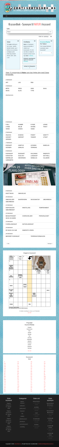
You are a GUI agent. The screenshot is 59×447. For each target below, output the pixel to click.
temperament (44, 207)
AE (18, 363)
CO (18, 383)
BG (18, 373)
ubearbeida (47, 199)
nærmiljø (9, 158)
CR (44, 383)
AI (17, 365)
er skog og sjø (11, 230)
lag (19, 82)
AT (44, 368)
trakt (45, 126)
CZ (5, 386)
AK (31, 365)
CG (5, 381)
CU (18, 384)
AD (5, 363)
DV (44, 391)
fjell (7, 124)
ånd (32, 82)
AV (18, 370)
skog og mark (11, 218)
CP (31, 383)
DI (44, 387)
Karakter (26, 61)
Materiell (29, 341)
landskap (34, 155)
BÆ (45, 378)
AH (5, 365)
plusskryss (22, 421)
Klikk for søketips (43, 36)
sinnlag (21, 147)
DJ (4, 389)
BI (44, 373)
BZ (18, 378)
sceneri (8, 147)
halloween (22, 405)
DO (45, 389)
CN (5, 383)
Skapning (29, 346)
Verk (29, 336)
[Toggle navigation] (6, 16)
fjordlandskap (11, 224)
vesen (20, 129)
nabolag (46, 145)
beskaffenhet (11, 216)
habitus (21, 145)
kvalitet (21, 155)
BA (18, 371)
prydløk (36, 407)
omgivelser (10, 199)
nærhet (21, 137)
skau (45, 88)
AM (5, 366)
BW (45, 376)
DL (31, 389)
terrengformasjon (38, 236)
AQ (5, 368)
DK (18, 389)
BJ (4, 374)
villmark (46, 158)
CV (31, 384)
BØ (5, 379)
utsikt (45, 137)
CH (18, 381)
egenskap (9, 153)
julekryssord (23, 408)
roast (36, 413)
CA (18, 379)
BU (31, 376)
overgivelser (27, 216)
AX (31, 370)
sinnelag (34, 158)
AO (31, 366)
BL (18, 374)
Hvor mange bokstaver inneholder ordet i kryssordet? (45, 48)
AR (18, 368)
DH (31, 387)
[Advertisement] (29, 107)
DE (18, 387)
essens (20, 135)
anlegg (8, 135)
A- (4, 361)
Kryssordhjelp (45, 42)
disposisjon (10, 207)
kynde (33, 124)
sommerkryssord (24, 424)
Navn (29, 330)
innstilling (26, 207)
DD (5, 387)
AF (31, 363)
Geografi (29, 327)
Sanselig (29, 337)
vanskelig (22, 426)
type (32, 90)
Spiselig (29, 334)
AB (31, 361)
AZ (5, 371)
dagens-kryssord (22, 402)
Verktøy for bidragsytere (29, 66)
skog (7, 90)
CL (44, 381)
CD (31, 379)
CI (31, 381)
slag (20, 90)
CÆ (18, 386)
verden (8, 139)
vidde (33, 129)
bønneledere (36, 401)
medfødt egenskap (13, 236)
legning (33, 145)
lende (45, 124)
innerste (46, 153)
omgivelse (22, 193)
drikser (36, 424)
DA (31, 386)
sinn (32, 88)
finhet (33, 135)
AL (44, 365)
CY (44, 384)
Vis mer (29, 350)
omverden (22, 158)
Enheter (29, 344)
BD (31, 371)
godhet (8, 137)
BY (5, 378)
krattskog (10, 193)
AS (31, 368)
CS (5, 384)
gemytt (46, 135)
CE (44, 379)
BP (44, 374)
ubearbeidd (10, 201)
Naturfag (29, 348)
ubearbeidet (10, 210)
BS (18, 376)
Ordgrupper (29, 339)
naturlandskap (28, 224)
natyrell (46, 155)
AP (44, 366)
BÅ (31, 378)
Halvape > (50, 243)
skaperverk (22, 199)
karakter (9, 155)
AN (18, 366)
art (7, 82)
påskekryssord (23, 419)
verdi (8, 129)
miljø (20, 126)
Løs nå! (29, 312)
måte (7, 88)
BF (5, 373)
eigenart (21, 153)
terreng (34, 147)
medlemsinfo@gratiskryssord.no (45, 443)
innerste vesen (28, 230)
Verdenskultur (29, 329)
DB (44, 386)
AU (5, 370)
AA (18, 361)
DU (31, 391)
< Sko (8, 243)
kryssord (22, 411)
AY (44, 370)
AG (44, 363)
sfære (33, 126)
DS (18, 391)
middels (22, 416)
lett (22, 413)
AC (44, 361)
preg (20, 88)
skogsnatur (35, 199)
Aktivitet (29, 332)
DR (5, 391)
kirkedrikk (36, 418)
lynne (8, 126)
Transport (29, 342)
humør (20, 124)
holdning (34, 153)
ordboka (31, 55)
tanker (33, 137)
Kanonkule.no (18, 443)
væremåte (9, 160)
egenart (9, 145)
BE (44, 371)
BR (5, 376)
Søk (50, 31)
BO (31, 374)
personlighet (44, 216)
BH (31, 373)
